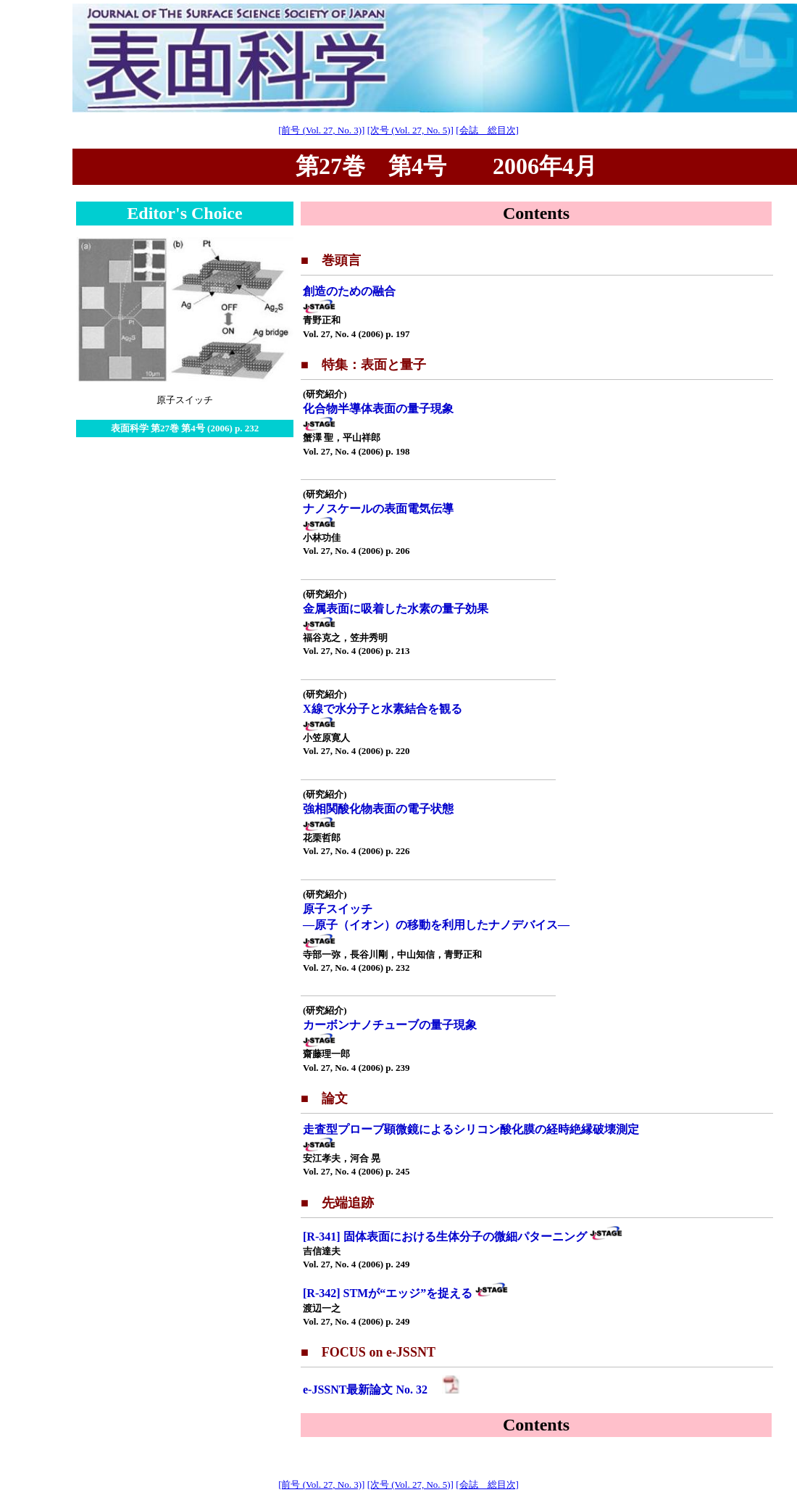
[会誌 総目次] (487, 130)
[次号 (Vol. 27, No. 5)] (410, 130)
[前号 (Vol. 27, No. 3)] (321, 130)
